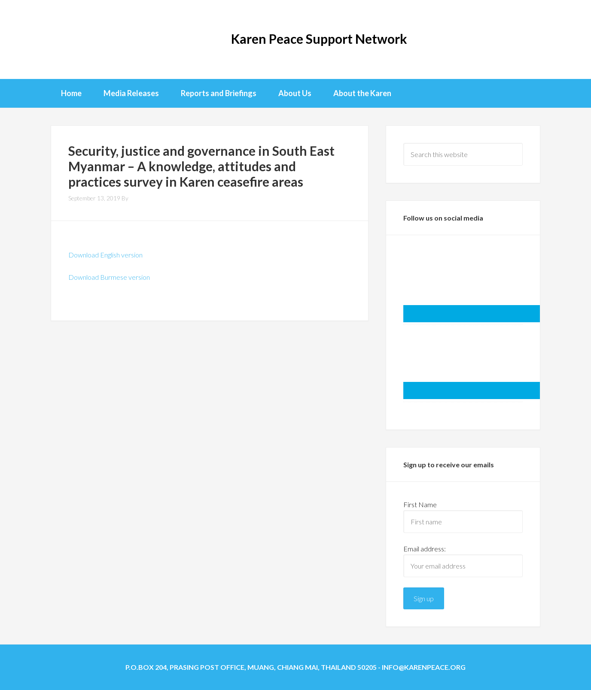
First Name (420, 504)
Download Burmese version (109, 277)
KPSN (85, 38)
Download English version (105, 255)
